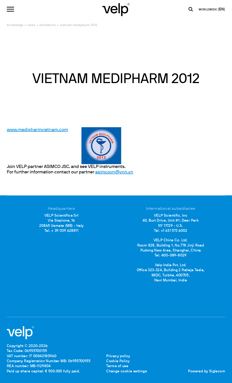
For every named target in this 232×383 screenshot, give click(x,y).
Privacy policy (118, 356)
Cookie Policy (118, 361)
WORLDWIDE (208, 9)
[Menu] (10, 9)
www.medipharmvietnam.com (37, 130)
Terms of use (117, 366)
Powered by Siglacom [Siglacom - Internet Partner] (206, 371)
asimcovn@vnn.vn (114, 172)
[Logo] (116, 9)
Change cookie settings (126, 371)
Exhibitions (47, 25)
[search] (190, 9)
